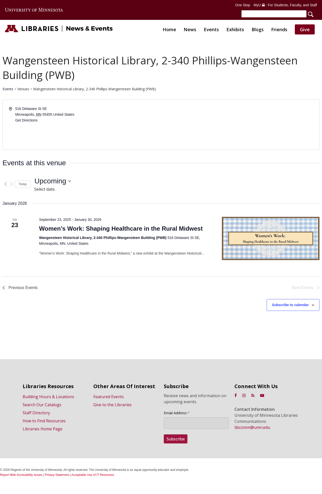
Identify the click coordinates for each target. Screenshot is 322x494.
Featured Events (108, 398)
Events (8, 90)
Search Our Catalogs (42, 406)
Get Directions (26, 121)
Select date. (45, 190)
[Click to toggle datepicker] (52, 183)
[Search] (274, 14)
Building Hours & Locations (48, 398)
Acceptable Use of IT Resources (92, 475)
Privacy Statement (57, 475)
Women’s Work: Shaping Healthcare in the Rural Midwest (121, 230)
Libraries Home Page (42, 430)
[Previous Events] (6, 185)
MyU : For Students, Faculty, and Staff (285, 5)
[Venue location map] (239, 126)
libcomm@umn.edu (252, 428)
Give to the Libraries (112, 406)
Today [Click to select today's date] (23, 185)
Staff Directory (36, 414)
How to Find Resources (44, 422)
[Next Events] (12, 185)
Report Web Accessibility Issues (21, 475)
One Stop (242, 5)
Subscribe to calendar (290, 306)
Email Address (176, 414)
